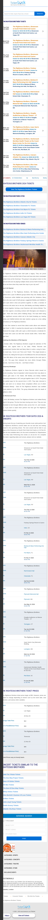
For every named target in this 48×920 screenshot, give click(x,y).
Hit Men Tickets (8, 785)
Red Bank (27, 675)
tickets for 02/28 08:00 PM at (26, 94)
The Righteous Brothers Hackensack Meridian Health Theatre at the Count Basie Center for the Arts (24, 244)
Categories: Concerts (12, 859)
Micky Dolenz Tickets (10, 792)
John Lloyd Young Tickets (12, 802)
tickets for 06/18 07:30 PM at (26, 168)
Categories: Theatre (11, 864)
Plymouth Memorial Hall (31, 594)
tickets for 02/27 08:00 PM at (25, 83)
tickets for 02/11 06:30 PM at (26, 45)
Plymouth (27, 599)
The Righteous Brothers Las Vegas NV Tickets (19, 217)
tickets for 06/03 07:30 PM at (26, 130)
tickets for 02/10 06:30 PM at (26, 31)
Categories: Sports (11, 855)
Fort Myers (27, 553)
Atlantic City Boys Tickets (12, 809)
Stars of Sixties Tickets (11, 781)
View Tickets (43, 31)
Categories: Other (10, 868)
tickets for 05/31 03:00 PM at (26, 105)
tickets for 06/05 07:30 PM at (26, 144)
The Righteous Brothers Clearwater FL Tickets (19, 205)
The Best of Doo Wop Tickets (13, 788)
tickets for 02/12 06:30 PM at (26, 58)
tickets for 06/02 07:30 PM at (25, 117)
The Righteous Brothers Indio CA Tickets (17, 213)
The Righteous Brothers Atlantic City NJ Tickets (20, 202)
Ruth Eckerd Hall (29, 571)
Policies (33, 911)
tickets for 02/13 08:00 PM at (25, 71)
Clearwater (27, 576)
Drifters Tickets (8, 798)
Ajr (29, 178)
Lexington (27, 649)
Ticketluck (17, 3)
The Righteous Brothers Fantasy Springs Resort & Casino (23, 241)
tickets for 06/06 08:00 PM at (26, 157)
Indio (25, 528)
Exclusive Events (10, 872)
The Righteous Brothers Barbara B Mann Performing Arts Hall (24, 229)
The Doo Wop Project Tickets (13, 778)
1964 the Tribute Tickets (11, 774)
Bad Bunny (38, 178)
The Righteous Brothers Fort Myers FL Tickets (19, 209)
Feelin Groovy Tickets (10, 805)
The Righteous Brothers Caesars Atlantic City (19, 237)
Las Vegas (27, 455)
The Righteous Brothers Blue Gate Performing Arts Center (23, 233)
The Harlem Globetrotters (16, 178)
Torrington (27, 624)
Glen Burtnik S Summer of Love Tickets (17, 795)
